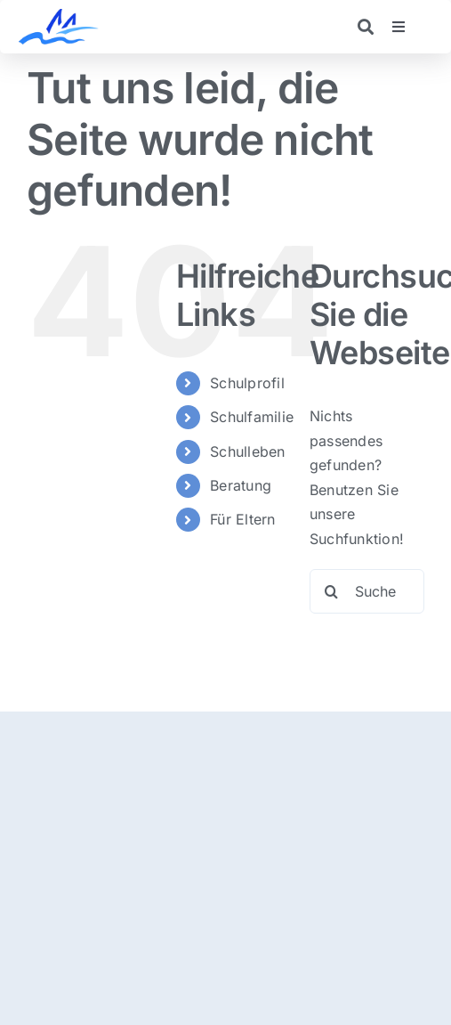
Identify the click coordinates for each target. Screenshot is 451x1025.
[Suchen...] (367, 591)
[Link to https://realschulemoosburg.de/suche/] (366, 27)
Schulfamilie (252, 417)
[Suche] (332, 591)
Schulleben (247, 451)
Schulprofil (247, 383)
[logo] (59, 16)
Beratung (240, 485)
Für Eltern (242, 519)
